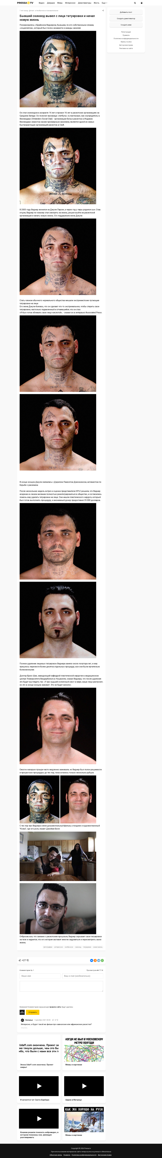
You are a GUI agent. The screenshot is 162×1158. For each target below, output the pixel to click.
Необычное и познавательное (47, 11)
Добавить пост (126, 12)
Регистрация (126, 32)
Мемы (60, 3)
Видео (41, 3)
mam (32, 11)
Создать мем (126, 25)
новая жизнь (97, 947)
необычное (69, 947)
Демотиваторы (84, 3)
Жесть (96, 3)
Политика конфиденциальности (126, 38)
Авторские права (126, 45)
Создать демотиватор (126, 18)
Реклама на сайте (126, 48)
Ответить (24, 1028)
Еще (104, 3)
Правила (126, 35)
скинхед (78, 947)
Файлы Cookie (126, 42)
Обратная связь (56, 1155)
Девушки (51, 3)
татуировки (87, 947)
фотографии (48, 947)
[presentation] (39, 998)
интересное (58, 947)
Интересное (70, 3)
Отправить (32, 1012)
